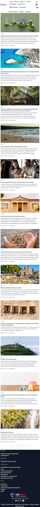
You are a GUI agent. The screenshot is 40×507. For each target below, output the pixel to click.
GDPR (2, 491)
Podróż (21, 11)
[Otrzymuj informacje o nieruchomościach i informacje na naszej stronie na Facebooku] (16, 501)
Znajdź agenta (5, 455)
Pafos (11, 1)
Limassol (22, 1)
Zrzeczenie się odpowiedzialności (10, 487)
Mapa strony (4, 474)
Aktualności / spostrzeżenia (9, 476)
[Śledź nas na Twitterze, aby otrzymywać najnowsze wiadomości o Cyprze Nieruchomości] (21, 501)
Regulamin (4, 484)
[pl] (38, 7)
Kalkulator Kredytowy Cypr (8, 461)
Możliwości (14, 7)
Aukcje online (21, 4)
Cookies (3, 489)
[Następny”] (29, 445)
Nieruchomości (13, 11)
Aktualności (22, 7)
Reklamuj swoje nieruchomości (10, 453)
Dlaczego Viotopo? (6, 472)
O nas (2, 469)
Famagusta (13, 4)
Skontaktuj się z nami (7, 478)
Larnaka (28, 1)
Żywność (28, 11)
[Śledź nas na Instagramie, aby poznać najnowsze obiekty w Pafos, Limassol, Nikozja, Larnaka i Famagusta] (18, 501)
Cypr (2, 34)
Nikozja (16, 1)
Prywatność (4, 486)
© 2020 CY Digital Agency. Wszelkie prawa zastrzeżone (14, 504)
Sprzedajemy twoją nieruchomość (10, 467)
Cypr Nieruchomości (6, 471)
